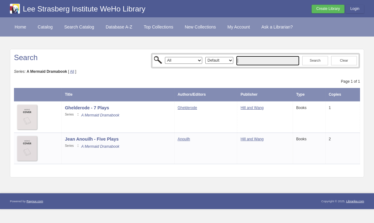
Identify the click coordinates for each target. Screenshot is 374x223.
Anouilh (184, 139)
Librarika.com (355, 201)
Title (68, 94)
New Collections (200, 26)
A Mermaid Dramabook (100, 115)
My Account (238, 26)
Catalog (45, 26)
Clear (344, 60)
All (72, 71)
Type (300, 94)
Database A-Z (119, 26)
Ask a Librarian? (277, 26)
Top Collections (158, 26)
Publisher (249, 94)
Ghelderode (187, 108)
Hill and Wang (251, 108)
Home (20, 26)
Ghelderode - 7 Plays (87, 107)
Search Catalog (79, 26)
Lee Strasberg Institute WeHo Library (84, 9)
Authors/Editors (192, 94)
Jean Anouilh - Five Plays (92, 139)
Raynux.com (34, 201)
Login (354, 9)
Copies (335, 94)
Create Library (328, 9)
